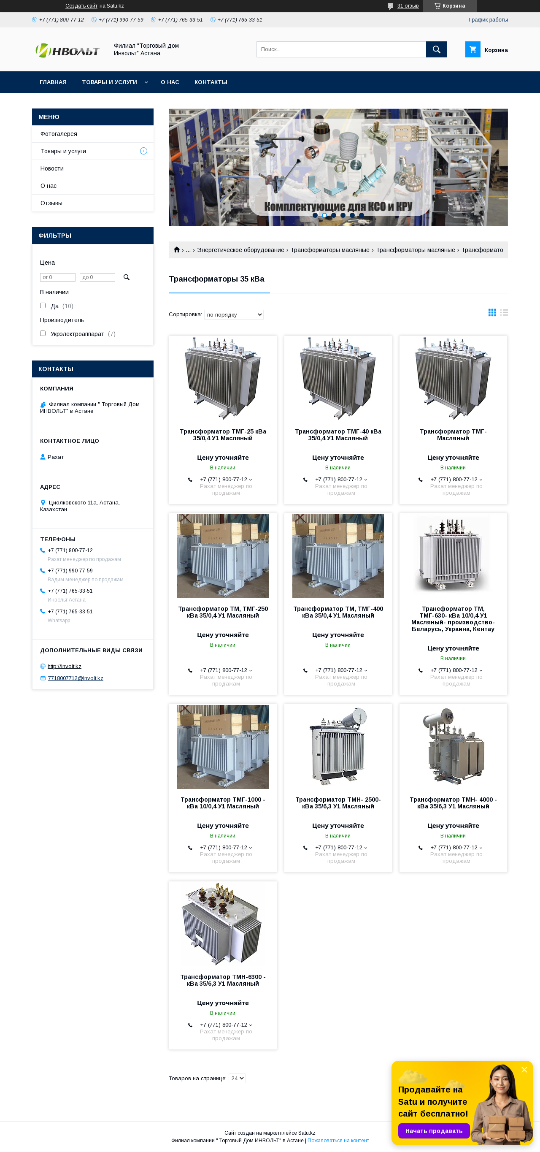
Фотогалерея (58, 133)
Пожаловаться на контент (338, 1141)
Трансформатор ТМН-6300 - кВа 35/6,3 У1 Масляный (223, 980)
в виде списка (504, 314)
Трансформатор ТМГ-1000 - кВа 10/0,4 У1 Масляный (223, 803)
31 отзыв (408, 6)
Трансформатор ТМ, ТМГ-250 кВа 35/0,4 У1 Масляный (223, 612)
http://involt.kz (64, 666)
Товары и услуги (109, 82)
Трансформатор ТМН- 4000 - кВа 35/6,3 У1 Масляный (453, 803)
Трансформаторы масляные (330, 250)
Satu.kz (307, 1133)
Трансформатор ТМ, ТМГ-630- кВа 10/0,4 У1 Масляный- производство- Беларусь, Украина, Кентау (453, 618)
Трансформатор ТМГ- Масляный (453, 435)
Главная (53, 82)
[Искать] (436, 49)
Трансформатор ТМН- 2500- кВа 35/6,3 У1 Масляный (338, 803)
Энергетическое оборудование (240, 250)
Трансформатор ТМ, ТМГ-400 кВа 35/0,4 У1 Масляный (338, 612)
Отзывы (51, 203)
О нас (170, 82)
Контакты (210, 82)
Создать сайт (81, 6)
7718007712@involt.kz (75, 678)
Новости (52, 168)
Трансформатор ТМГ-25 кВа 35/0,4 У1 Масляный (223, 435)
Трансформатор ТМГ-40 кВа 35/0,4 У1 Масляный (338, 435)
